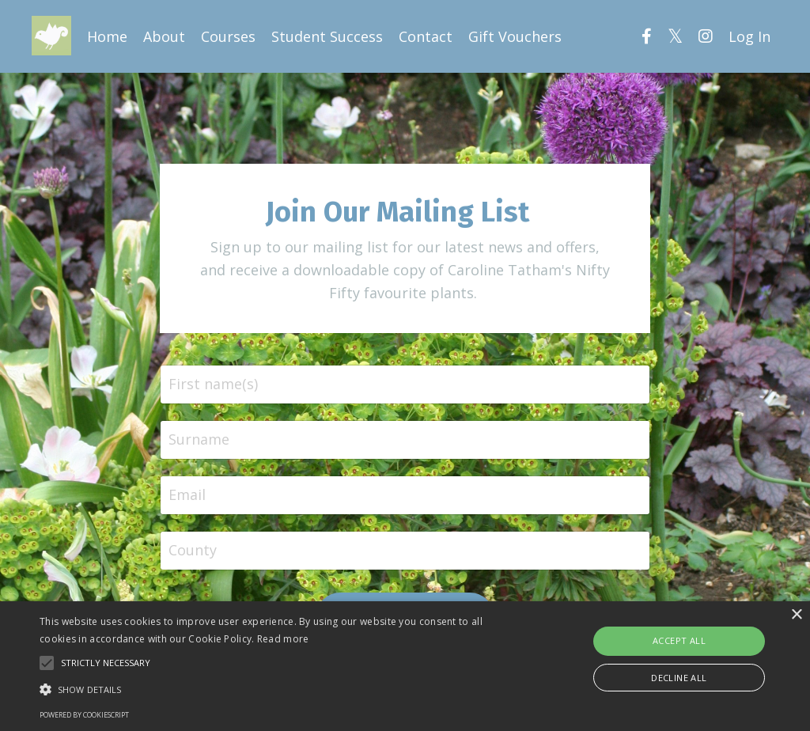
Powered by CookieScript (84, 715)
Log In (749, 36)
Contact (425, 36)
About (164, 36)
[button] (277, 689)
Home (107, 36)
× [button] (796, 615)
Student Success (327, 36)
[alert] (405, 666)
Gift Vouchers (515, 36)
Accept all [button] (679, 640)
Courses (228, 36)
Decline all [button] (678, 678)
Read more (283, 639)
